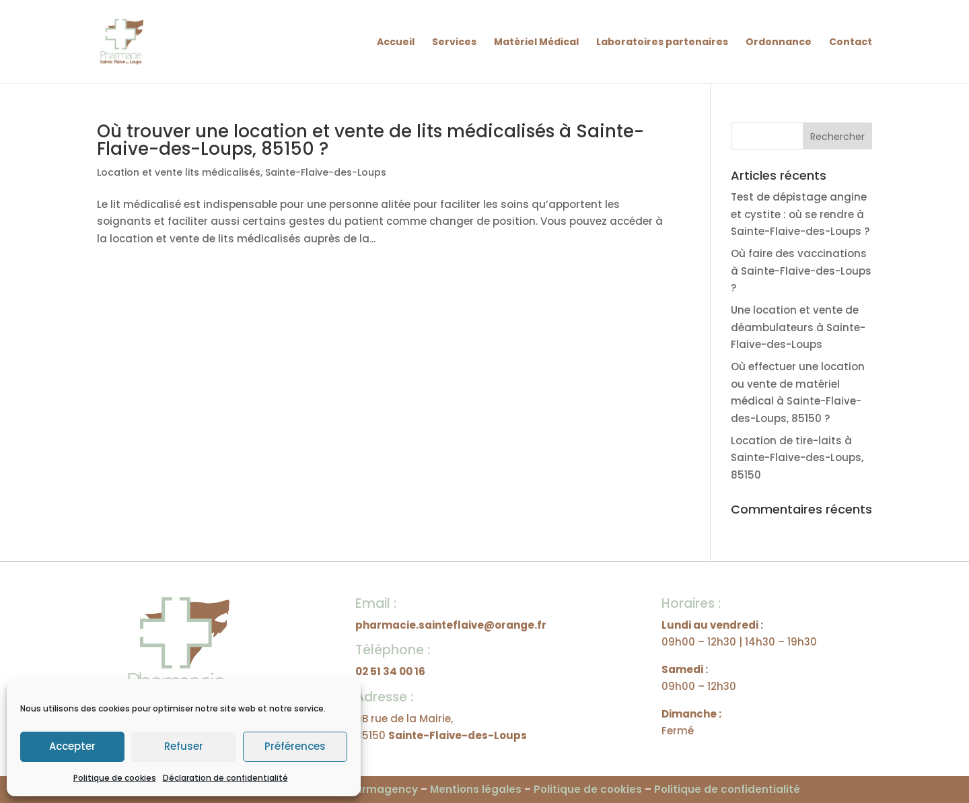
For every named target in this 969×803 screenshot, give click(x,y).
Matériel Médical (536, 42)
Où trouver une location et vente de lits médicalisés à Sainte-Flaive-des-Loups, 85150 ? (370, 140)
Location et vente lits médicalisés (178, 172)
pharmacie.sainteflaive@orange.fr (450, 625)
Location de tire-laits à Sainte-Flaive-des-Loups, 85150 (797, 457)
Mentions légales (476, 789)
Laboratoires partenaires (662, 42)
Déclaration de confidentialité (225, 777)
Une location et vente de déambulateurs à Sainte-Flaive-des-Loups (798, 327)
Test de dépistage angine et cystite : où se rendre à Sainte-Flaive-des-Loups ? (800, 214)
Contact (850, 42)
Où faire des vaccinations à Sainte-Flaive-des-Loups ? (801, 270)
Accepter (72, 746)
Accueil (396, 42)
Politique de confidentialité (727, 789)
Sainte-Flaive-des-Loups (325, 172)
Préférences (295, 746)
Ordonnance (779, 42)
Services (454, 42)
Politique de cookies (114, 777)
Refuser (183, 746)
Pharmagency (379, 789)
